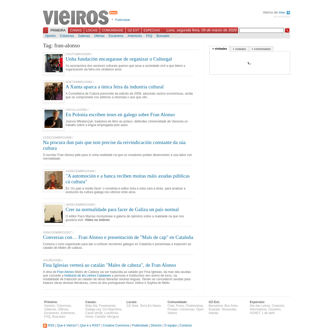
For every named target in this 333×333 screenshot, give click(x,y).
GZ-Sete (132, 306)
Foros (180, 306)
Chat (171, 306)
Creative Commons (116, 325)
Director (156, 325)
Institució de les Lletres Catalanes (87, 275)
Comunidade (112, 30)
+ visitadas (219, 48)
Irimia (89, 316)
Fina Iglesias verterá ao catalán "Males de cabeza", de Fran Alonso (109, 265)
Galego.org (93, 309)
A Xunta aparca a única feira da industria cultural (115, 86)
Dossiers (274, 309)
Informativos (258, 309)
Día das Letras (260, 306)
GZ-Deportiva (112, 309)
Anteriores (134, 36)
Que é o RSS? (90, 325)
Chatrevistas (194, 306)
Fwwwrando (107, 306)
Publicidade (122, 19)
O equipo (170, 325)
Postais (173, 309)
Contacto (186, 325)
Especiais (152, 30)
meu (284, 12)
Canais (76, 30)
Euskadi (214, 309)
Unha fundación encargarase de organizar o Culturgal (119, 59)
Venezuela (228, 309)
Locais (92, 30)
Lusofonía (111, 313)
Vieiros (81, 17)
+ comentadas (261, 48)
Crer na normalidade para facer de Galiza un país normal (122, 209)
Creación (278, 306)
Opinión (50, 36)
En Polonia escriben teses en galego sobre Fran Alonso (120, 114)
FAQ (149, 36)
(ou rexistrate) (281, 16)
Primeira (58, 30)
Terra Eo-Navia (150, 306)
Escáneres (116, 36)
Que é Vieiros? (67, 325)
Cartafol (100, 316)
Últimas (99, 36)
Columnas (67, 36)
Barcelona (216, 306)
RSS (48, 325)
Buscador (163, 36)
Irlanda (213, 313)
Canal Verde (94, 313)
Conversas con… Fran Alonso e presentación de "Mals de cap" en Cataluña (118, 237)
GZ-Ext (133, 30)
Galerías (84, 36)
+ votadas (239, 48)
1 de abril (268, 313)
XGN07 (255, 313)
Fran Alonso (65, 272)
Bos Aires (231, 306)
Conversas (187, 309)
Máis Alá (91, 306)
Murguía (113, 316)
